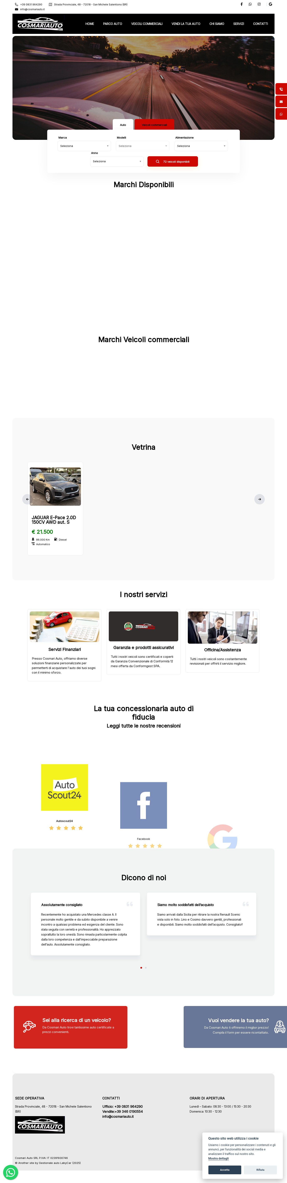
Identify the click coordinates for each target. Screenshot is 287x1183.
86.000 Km (41, 539)
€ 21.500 (42, 532)
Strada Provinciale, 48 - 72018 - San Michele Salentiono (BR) (88, 4)
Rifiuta (260, 1169)
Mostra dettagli (218, 1158)
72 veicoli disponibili (172, 162)
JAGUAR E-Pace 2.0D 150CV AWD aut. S (54, 520)
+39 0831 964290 (28, 4)
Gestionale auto (49, 1163)
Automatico (41, 544)
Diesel (60, 539)
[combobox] (84, 146)
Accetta (224, 1169)
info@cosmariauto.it (30, 9)
